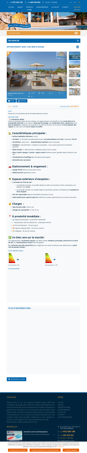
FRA (79, 2)
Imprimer (22, 101)
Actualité (55, 7)
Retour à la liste (16, 379)
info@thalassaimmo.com (66, 441)
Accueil (11, 7)
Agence (20, 7)
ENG (75, 2)
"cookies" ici (60, 446)
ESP (71, 2)
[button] (9, 72)
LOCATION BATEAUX (77, 8)
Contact (65, 7)
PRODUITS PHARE (29, 8)
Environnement (42, 7)
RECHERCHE (43, 40)
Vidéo (11, 101)
